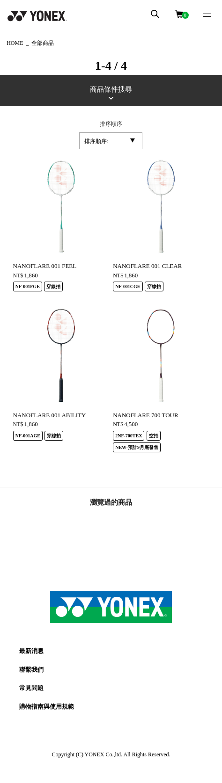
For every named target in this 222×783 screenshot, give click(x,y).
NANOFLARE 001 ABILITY (49, 415)
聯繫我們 (31, 669)
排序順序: (96, 141)
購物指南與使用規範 (46, 706)
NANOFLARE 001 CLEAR (147, 265)
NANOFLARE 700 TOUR (145, 415)
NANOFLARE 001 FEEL (45, 265)
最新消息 (31, 650)
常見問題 (31, 687)
